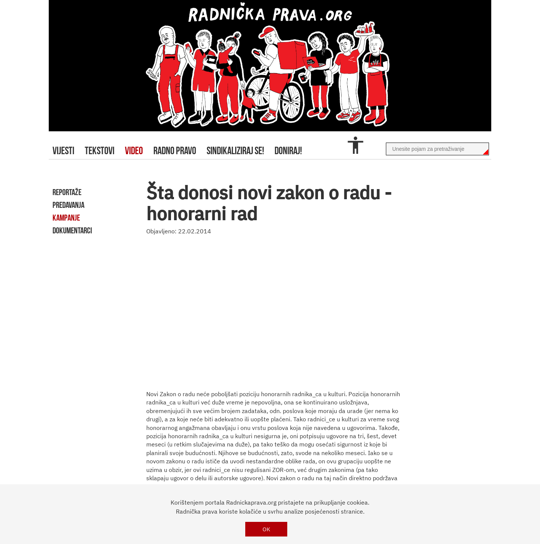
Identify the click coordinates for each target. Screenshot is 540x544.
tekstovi (99, 150)
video (134, 150)
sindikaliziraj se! (235, 150)
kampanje (66, 217)
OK (266, 529)
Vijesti (63, 150)
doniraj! (288, 150)
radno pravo (174, 150)
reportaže (66, 192)
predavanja (68, 204)
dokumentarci (72, 230)
